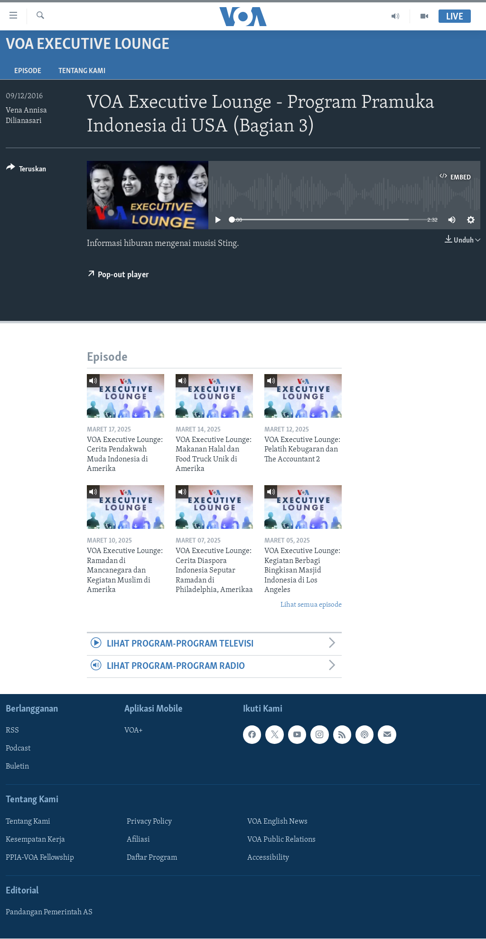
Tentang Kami (81, 71)
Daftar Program (152, 858)
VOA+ (133, 731)
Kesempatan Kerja (35, 840)
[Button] (26, 170)
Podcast (18, 749)
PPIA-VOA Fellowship (40, 858)
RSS (12, 731)
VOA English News (277, 822)
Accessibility (268, 858)
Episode (27, 71)
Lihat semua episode (311, 605)
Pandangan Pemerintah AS (49, 913)
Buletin (17, 767)
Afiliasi (138, 840)
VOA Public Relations (281, 840)
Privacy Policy (149, 822)
